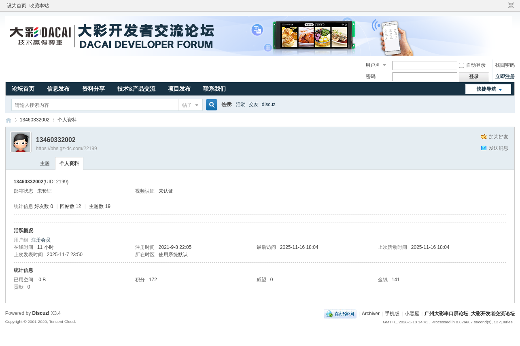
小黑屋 (412, 313)
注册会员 (41, 240)
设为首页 (16, 5)
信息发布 (58, 88)
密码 (371, 76)
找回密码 (505, 65)
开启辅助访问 (503, 5)
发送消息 (498, 148)
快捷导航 (486, 89)
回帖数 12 (70, 206)
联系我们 (214, 88)
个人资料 (69, 163)
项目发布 (179, 88)
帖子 (187, 105)
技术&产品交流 (136, 88)
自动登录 (472, 65)
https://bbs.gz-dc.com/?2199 (66, 148)
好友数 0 (43, 206)
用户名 (372, 65)
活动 (241, 104)
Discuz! (41, 313)
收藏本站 (39, 5)
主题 (45, 163)
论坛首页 (23, 88)
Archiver (371, 313)
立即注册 (505, 76)
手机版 (392, 313)
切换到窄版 (510, 5)
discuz (269, 104)
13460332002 (34, 120)
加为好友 (498, 137)
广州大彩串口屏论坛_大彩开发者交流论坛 (8, 120)
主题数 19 (99, 206)
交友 (254, 104)
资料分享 (93, 88)
